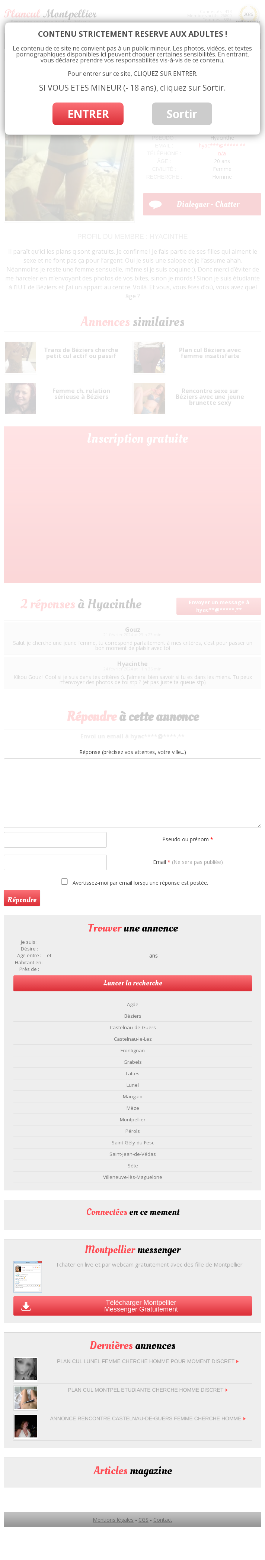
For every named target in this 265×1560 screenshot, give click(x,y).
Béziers (132, 1016)
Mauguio (133, 1096)
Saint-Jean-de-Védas (132, 1154)
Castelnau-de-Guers (133, 1027)
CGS (143, 1519)
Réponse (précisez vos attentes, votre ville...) (132, 752)
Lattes (133, 1073)
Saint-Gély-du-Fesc (133, 1142)
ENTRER (88, 113)
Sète (133, 1165)
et (49, 955)
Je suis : (29, 942)
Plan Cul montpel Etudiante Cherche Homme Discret (147, 1390)
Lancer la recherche (132, 983)
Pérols (132, 1131)
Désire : (29, 948)
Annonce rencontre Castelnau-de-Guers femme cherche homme (147, 1418)
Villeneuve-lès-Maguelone (132, 1177)
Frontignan (133, 1050)
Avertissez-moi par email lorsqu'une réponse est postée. (133, 882)
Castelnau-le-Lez (133, 1039)
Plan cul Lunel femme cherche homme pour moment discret (148, 1361)
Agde (132, 1004)
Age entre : (29, 955)
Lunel (133, 1085)
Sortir (182, 113)
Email (188, 861)
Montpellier (133, 1119)
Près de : (29, 969)
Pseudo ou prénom (187, 839)
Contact (162, 1519)
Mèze (133, 1108)
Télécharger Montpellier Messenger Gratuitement (141, 1306)
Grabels (133, 1062)
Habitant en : (29, 962)
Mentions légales (113, 1519)
